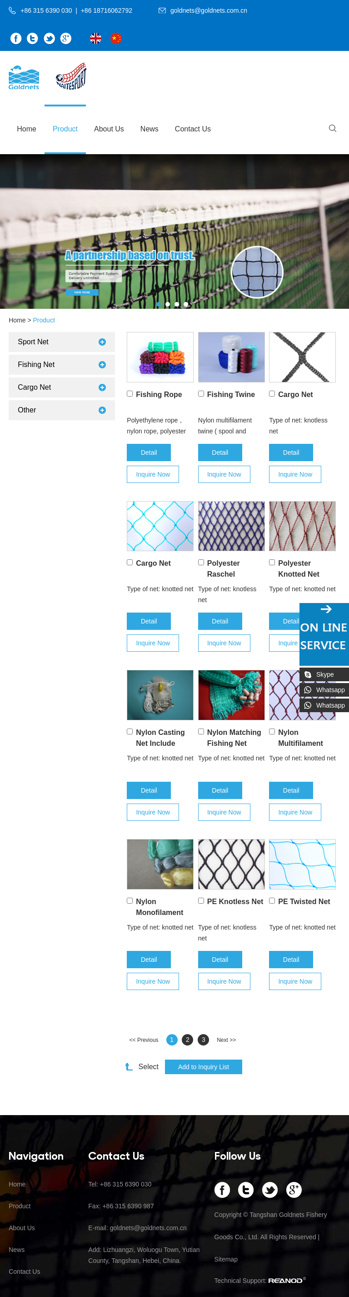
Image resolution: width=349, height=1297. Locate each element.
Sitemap (226, 1259)
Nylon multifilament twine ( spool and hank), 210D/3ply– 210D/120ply (225, 427)
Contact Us (193, 129)
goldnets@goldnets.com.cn (208, 10)
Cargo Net (295, 394)
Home (26, 129)
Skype (325, 674)
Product (65, 129)
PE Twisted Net (304, 901)
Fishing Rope (159, 394)
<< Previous (144, 1040)
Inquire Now (153, 474)
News (149, 129)
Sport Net (33, 342)
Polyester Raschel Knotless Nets (231, 574)
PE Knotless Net (235, 901)
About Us (109, 129)
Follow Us (237, 1155)
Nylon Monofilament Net (159, 912)
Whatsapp (330, 690)
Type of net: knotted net (160, 589)
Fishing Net (36, 364)
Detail (149, 452)
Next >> (226, 1040)
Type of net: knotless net (298, 426)
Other (27, 410)
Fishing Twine (231, 394)
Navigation (36, 1155)
